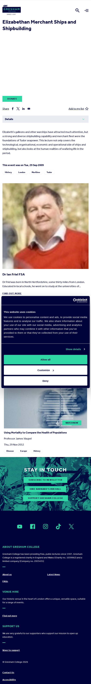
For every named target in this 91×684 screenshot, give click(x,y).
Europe (23, 451)
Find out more (12, 293)
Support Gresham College (45, 498)
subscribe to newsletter (45, 479)
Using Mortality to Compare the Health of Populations (35, 432)
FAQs (5, 581)
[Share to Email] (29, 109)
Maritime (36, 172)
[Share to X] (18, 109)
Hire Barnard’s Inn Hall (45, 489)
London (21, 172)
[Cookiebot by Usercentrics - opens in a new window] (73, 300)
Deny (45, 380)
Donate (12, 98)
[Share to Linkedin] (23, 109)
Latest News (53, 574)
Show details (73, 349)
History (8, 172)
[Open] (19, 527)
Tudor (49, 172)
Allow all (45, 359)
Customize (45, 370)
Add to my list (79, 108)
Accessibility (9, 679)
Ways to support (11, 650)
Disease (10, 451)
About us (7, 574)
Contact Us (8, 672)
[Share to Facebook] (13, 109)
